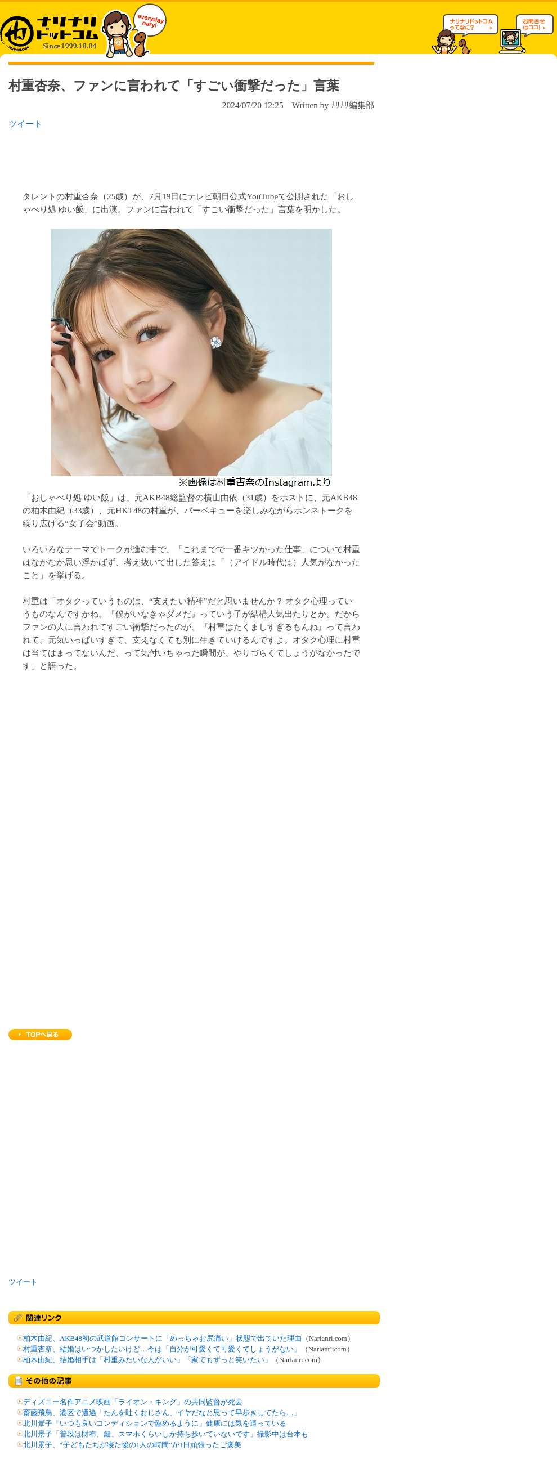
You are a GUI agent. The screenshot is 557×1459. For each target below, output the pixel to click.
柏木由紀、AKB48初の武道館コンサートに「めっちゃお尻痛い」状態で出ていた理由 (162, 1338)
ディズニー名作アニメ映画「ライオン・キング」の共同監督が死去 (132, 1402)
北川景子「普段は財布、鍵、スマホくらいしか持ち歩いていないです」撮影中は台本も (165, 1434)
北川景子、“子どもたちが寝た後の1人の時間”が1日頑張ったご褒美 (132, 1445)
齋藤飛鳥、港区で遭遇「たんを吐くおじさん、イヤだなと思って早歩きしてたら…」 (162, 1413)
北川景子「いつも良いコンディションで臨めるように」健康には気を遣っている (154, 1423)
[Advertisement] (154, 156)
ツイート (25, 123)
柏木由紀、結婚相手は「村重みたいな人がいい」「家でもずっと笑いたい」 (147, 1360)
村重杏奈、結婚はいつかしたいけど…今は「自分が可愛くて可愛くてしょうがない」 (162, 1349)
